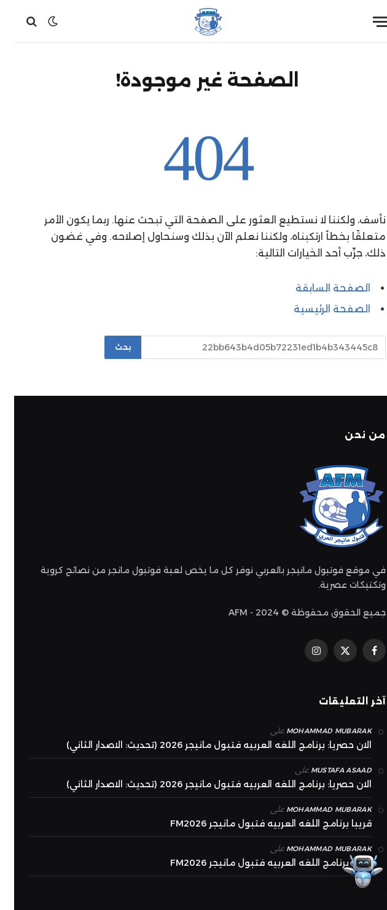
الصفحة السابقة (318, 288)
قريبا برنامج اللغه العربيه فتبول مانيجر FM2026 (257, 823)
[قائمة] (367, 22)
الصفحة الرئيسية (318, 309)
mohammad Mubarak (315, 731)
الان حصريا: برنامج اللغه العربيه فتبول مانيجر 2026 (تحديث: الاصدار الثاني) (205, 744)
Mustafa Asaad (327, 770)
